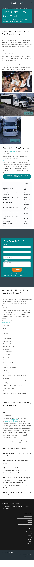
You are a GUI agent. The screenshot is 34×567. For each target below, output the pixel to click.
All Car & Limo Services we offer (25, 524)
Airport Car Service (28, 516)
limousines (12, 151)
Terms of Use (29, 543)
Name (5, 244)
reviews (9, 306)
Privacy (30, 541)
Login (31, 533)
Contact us (6, 160)
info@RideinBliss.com (11, 421)
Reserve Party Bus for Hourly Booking (17, 176)
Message (5, 260)
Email (4, 249)
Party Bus (30, 522)
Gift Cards (30, 537)
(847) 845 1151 (14, 420)
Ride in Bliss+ (29, 531)
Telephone (6, 255)
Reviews (30, 535)
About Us (30, 539)
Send (17, 270)
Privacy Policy (6, 275)
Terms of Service (16, 275)
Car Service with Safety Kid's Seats (24, 518)
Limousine (30, 520)
